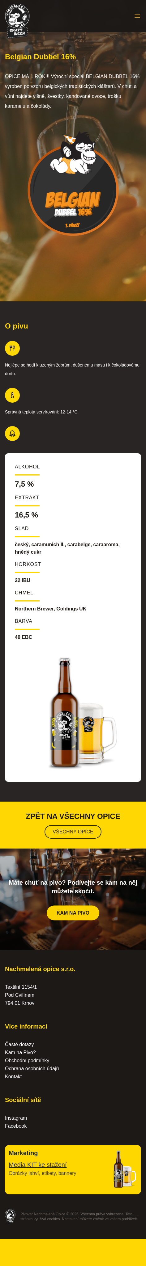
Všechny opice (73, 831)
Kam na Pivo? (20, 1052)
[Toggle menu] (137, 16)
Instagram (16, 1118)
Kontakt (13, 1076)
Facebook (16, 1126)
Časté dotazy (19, 1044)
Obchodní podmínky (27, 1060)
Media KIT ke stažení (38, 1164)
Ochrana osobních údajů (32, 1068)
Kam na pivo (73, 914)
